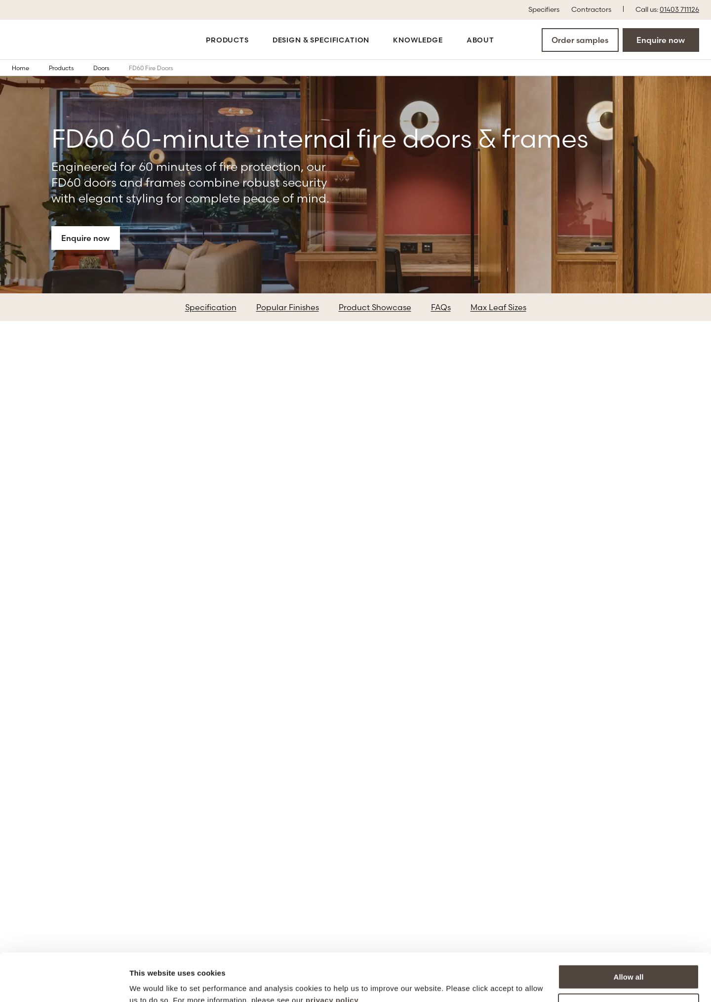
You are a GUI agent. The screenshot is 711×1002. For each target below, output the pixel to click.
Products (227, 40)
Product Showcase (375, 307)
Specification (211, 307)
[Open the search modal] (512, 39)
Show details (152, 982)
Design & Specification (321, 40)
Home (27, 68)
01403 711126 (679, 9)
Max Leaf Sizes (498, 307)
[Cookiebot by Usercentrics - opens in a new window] (64, 982)
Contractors (591, 9)
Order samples (580, 40)
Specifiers (543, 9)
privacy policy (332, 955)
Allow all (629, 932)
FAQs (441, 307)
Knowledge (418, 40)
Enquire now (660, 40)
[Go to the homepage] (45, 40)
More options (629, 961)
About (480, 40)
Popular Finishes (287, 307)
